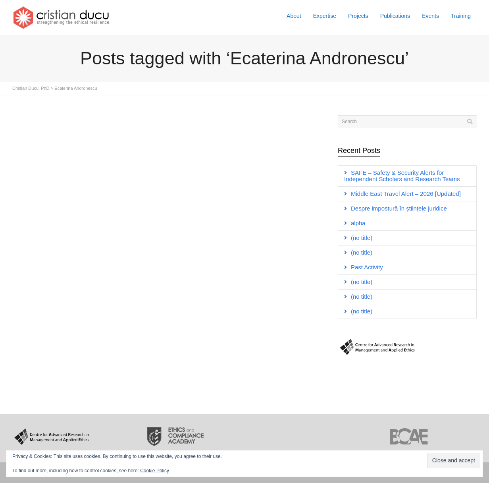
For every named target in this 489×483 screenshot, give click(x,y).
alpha (358, 223)
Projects (358, 16)
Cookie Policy (154, 470)
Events (430, 16)
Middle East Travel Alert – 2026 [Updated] (406, 193)
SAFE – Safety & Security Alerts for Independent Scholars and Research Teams (402, 175)
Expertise (324, 16)
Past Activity (367, 267)
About (294, 16)
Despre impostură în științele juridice (399, 208)
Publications (395, 16)
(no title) (361, 237)
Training (461, 16)
